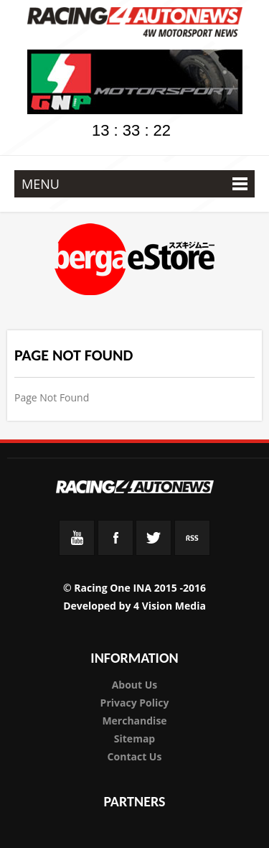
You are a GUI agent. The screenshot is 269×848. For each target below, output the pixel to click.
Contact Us (135, 756)
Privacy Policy (134, 702)
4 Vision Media (169, 605)
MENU (134, 183)
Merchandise (134, 720)
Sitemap (134, 738)
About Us (135, 684)
